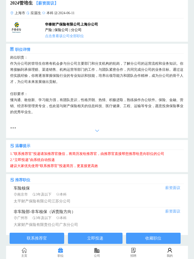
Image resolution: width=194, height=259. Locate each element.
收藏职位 (153, 238)
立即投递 (95, 238)
